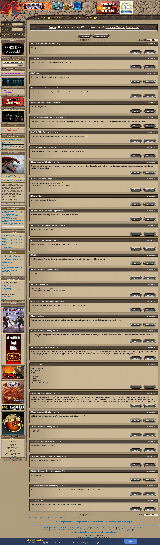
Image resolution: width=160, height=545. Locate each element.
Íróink (94, 530)
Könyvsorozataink (103, 530)
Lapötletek (7, 255)
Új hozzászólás (85, 36)
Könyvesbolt (58, 530)
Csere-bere (51, 517)
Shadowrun (79, 530)
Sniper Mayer (39, 316)
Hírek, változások (34, 517)
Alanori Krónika (68, 530)
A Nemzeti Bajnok (9, 286)
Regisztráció (82, 532)
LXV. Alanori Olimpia (10, 218)
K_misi (36, 456)
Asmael (36, 44)
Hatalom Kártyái (115, 27)
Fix (35, 103)
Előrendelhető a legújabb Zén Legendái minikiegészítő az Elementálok (11, 261)
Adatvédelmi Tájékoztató (7, 91)
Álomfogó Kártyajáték (124, 528)
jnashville (37, 58)
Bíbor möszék (8, 296)
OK (130, 541)
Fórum (52, 27)
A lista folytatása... (7, 228)
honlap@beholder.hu (13, 442)
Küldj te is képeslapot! (8, 299)
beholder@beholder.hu (89, 538)
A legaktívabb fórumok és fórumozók (91, 522)
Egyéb (89, 517)
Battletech (87, 530)
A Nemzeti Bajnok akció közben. (13, 289)
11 (98, 40)
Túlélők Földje (55, 528)
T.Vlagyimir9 (39, 117)
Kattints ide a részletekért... (13, 132)
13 (104, 40)
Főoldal (46, 528)
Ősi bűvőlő (38, 364)
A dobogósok (7, 285)
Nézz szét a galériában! (13, 203)
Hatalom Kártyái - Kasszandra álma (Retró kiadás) (9, 147)
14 (107, 40)
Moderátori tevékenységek (120, 522)
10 (95, 40)
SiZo (36, 132)
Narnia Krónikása (41, 284)
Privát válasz (149, 52)
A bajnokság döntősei (10, 283)
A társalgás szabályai (65, 522)
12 (101, 40)
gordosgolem (39, 88)
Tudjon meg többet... (116, 543)
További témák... (7, 275)
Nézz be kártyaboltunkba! (13, 139)
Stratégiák (132, 27)
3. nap (5, 291)
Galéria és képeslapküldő (124, 530)
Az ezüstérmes (8, 288)
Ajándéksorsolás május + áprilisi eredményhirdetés (12, 223)
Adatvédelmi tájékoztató (109, 532)
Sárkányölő (86, 528)
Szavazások (82, 517)
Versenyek (67, 517)
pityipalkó (38, 147)
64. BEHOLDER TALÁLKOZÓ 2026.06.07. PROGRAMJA (10, 215)
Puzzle (93, 528)
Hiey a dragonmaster (42, 486)
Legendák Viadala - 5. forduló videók (9, 211)
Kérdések (44, 517)
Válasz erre (136, 52)
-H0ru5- (37, 225)
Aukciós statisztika (9, 235)
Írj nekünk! (13, 456)
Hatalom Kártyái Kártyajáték (106, 528)
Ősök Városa (10, 177)
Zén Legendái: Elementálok (6, 142)
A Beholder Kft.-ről (93, 532)
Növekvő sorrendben (101, 36)
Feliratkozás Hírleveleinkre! (12, 73)
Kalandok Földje (75, 528)
